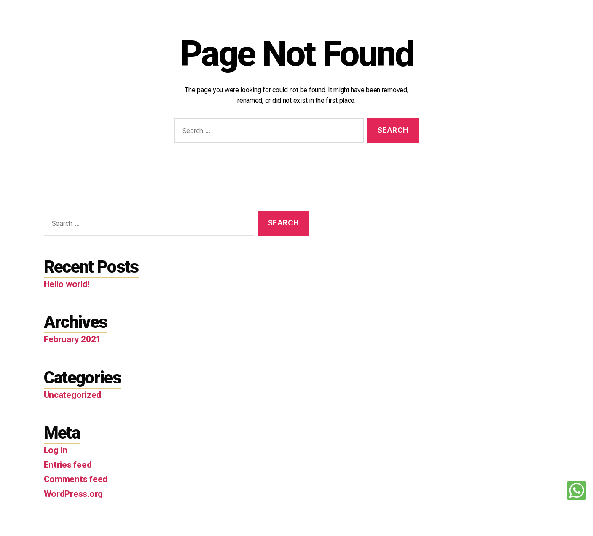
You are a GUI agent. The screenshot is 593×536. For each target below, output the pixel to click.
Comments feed (76, 479)
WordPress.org (73, 494)
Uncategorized (73, 395)
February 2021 (72, 339)
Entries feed (68, 465)
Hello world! (67, 284)
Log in (55, 450)
